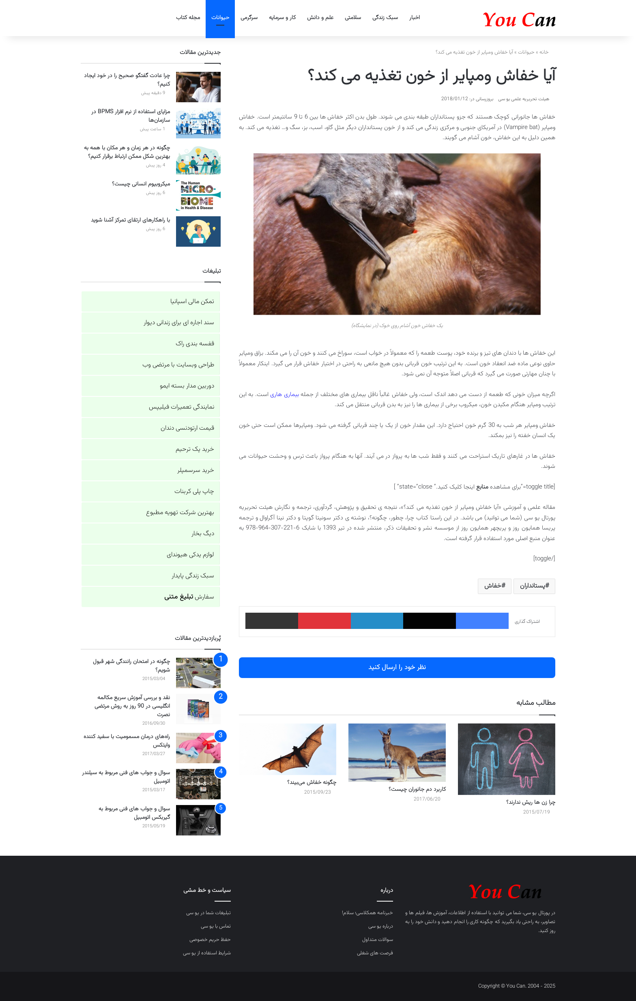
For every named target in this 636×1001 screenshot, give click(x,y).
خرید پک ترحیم (195, 449)
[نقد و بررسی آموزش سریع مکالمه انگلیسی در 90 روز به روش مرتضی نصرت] (198, 709)
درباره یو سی (380, 926)
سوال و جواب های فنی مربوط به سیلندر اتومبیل (126, 777)
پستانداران (532, 586)
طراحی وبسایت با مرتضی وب (178, 365)
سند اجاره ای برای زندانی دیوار (179, 323)
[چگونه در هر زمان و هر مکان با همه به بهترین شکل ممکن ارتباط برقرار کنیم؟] (198, 159)
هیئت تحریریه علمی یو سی (523, 99)
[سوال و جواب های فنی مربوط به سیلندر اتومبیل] (198, 784)
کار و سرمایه (282, 17)
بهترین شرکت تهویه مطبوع (180, 512)
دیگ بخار (202, 534)
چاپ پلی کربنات (194, 491)
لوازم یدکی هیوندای (190, 555)
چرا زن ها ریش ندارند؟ (530, 802)
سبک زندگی (385, 17)
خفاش (492, 586)
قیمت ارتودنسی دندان (187, 428)
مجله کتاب (188, 17)
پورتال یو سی (537, 913)
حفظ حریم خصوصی (210, 940)
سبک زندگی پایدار (193, 576)
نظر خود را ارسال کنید (397, 667)
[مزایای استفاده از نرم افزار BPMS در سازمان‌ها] (198, 123)
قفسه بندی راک (195, 344)
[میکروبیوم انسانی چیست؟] (198, 195)
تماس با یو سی (216, 926)
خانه (547, 52)
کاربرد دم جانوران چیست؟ (417, 789)
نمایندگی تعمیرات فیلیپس (181, 407)
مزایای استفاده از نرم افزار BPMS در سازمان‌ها (130, 116)
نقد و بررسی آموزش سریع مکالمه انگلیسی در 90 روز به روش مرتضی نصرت (132, 706)
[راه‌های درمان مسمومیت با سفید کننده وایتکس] (198, 748)
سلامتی (353, 17)
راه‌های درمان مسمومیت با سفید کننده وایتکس (127, 741)
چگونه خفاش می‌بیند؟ (311, 782)
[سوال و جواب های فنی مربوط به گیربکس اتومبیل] (198, 820)
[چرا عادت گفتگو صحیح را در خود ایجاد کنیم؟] (198, 87)
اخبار (414, 17)
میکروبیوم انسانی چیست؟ (141, 184)
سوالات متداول (377, 940)
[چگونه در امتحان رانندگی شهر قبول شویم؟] (198, 673)
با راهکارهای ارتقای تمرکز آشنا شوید (130, 220)
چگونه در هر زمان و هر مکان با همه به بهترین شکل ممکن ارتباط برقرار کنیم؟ (127, 152)
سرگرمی (249, 17)
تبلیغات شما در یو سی (208, 913)
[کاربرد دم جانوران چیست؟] (397, 752)
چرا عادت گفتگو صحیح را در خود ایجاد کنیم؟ (127, 80)
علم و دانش (320, 17)
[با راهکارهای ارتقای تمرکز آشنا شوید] (198, 231)
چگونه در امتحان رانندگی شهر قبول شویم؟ (131, 666)
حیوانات (220, 17)
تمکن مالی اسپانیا (192, 301)
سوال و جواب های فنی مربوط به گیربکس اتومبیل (134, 813)
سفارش (189, 597)
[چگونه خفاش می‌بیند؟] (287, 749)
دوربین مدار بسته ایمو (187, 386)
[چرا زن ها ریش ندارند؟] (506, 759)
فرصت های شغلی (375, 953)
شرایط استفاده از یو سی (207, 953)
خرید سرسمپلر (195, 470)
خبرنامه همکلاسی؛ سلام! (367, 913)
